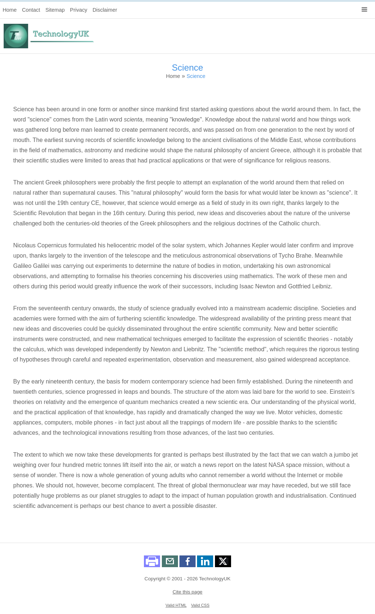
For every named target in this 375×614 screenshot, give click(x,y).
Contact (31, 10)
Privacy (78, 10)
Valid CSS (200, 605)
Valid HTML (176, 605)
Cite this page (187, 592)
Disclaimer (105, 10)
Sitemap (55, 10)
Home (9, 10)
